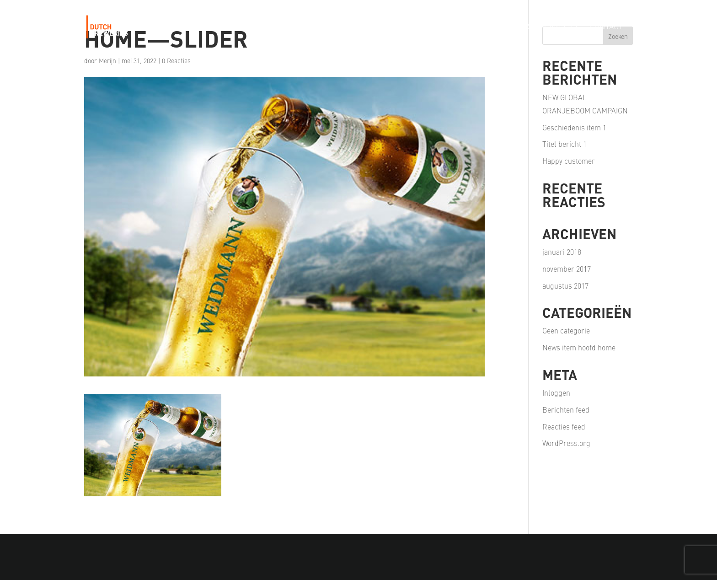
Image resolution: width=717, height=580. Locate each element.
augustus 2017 (565, 285)
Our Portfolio (375, 27)
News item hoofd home (578, 347)
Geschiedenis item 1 (574, 127)
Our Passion (440, 27)
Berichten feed (565, 409)
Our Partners (504, 27)
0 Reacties (176, 60)
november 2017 (566, 268)
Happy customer (568, 161)
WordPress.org (566, 443)
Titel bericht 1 (564, 144)
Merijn (107, 60)
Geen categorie (566, 330)
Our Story (314, 27)
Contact (606, 27)
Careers (561, 27)
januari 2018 (561, 252)
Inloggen (556, 392)
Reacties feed (563, 426)
